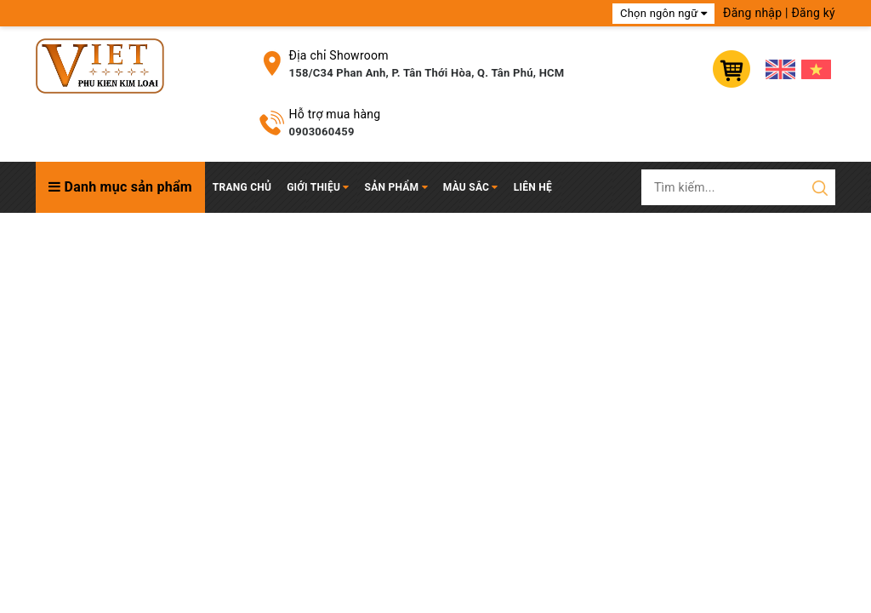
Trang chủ (242, 187)
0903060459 (322, 131)
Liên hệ (533, 187)
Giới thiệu (318, 187)
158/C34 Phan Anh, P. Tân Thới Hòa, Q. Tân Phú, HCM (427, 72)
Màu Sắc (470, 187)
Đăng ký (813, 13)
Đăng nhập (752, 13)
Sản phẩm (396, 187)
